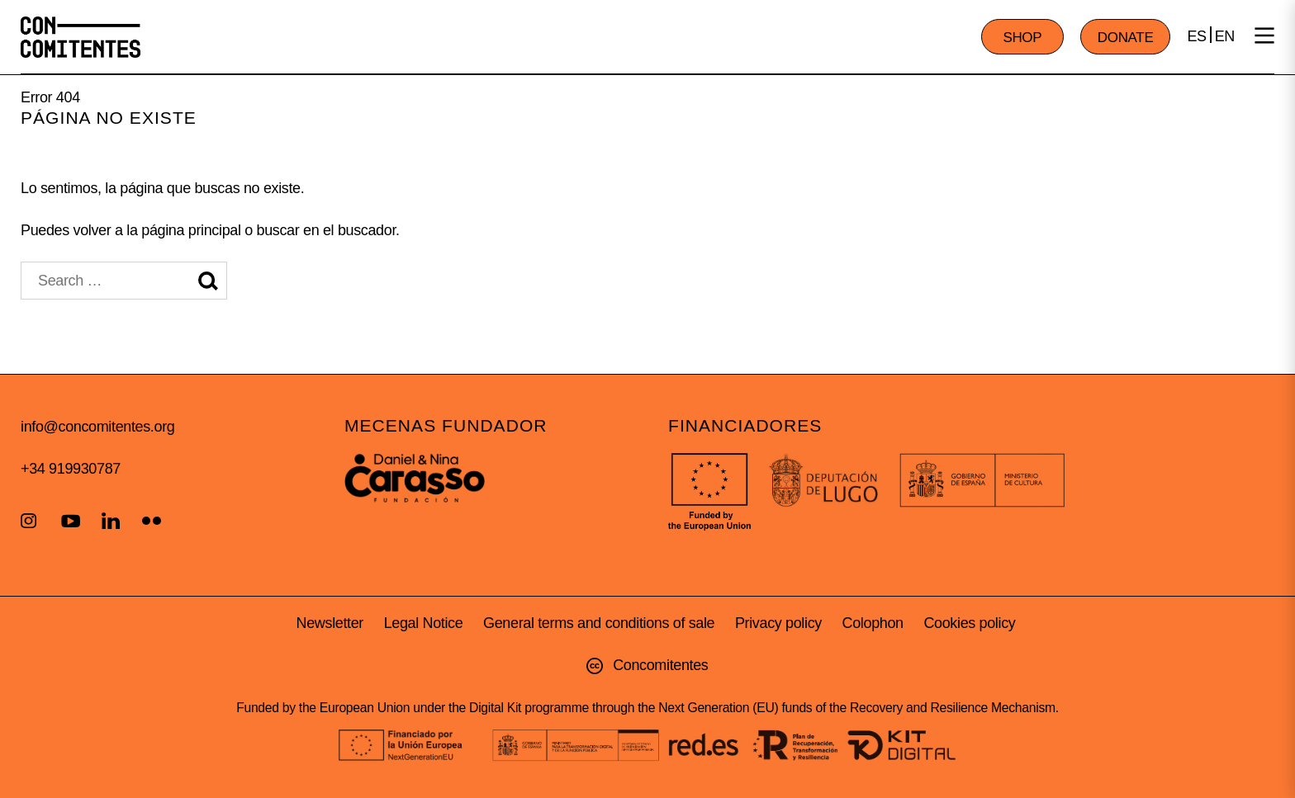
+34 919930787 (71, 468)
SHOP (1022, 37)
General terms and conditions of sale (598, 623)
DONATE (1126, 37)
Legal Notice (423, 623)
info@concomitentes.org (97, 426)
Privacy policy (778, 623)
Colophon (873, 623)
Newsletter (329, 623)
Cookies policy (969, 623)
